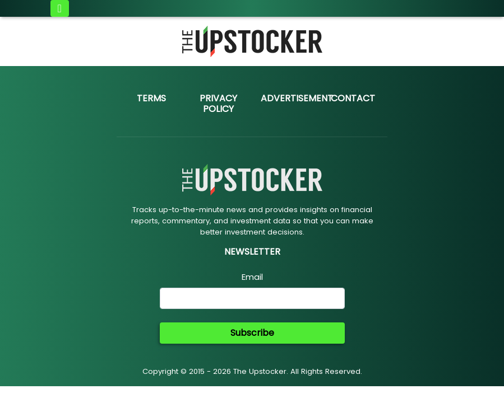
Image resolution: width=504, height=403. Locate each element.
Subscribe (252, 332)
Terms (151, 98)
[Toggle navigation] (59, 8)
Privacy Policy (218, 103)
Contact (353, 98)
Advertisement (297, 98)
